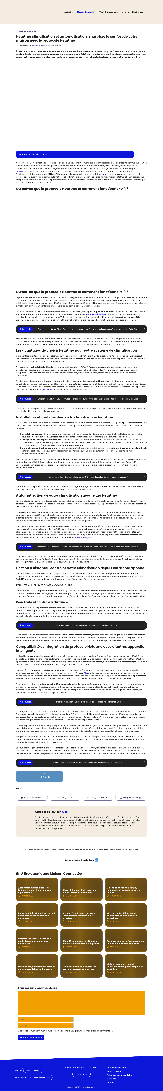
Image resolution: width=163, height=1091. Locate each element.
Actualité (68, 12)
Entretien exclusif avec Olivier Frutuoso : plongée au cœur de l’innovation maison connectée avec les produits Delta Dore (88, 329)
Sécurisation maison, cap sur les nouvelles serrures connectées (79, 967)
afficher (44, 154)
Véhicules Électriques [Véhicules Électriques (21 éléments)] (42, 1077)
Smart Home (107, 174)
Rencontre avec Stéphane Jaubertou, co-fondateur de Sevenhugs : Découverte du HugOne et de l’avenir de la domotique (87, 547)
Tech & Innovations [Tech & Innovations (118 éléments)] (23, 1077)
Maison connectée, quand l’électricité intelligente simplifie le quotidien (125, 966)
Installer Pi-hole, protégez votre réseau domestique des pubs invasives (79, 915)
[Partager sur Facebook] (32, 797)
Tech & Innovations (108, 12)
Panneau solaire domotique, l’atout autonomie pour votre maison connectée (36, 915)
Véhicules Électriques (132, 12)
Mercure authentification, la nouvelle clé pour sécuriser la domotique (122, 915)
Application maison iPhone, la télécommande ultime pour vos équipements (34, 890)
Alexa (86, 673)
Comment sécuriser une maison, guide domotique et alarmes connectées (34, 941)
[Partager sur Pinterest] (98, 797)
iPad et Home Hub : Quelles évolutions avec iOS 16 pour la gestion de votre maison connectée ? (88, 477)
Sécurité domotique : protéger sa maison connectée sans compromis (81, 942)
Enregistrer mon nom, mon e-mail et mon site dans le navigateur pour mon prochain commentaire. (66, 1031)
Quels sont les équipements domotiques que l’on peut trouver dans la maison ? (87, 625)
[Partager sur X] (65, 797)
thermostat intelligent (96, 314)
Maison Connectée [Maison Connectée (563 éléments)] (33, 1070)
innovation (48, 389)
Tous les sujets (81, 1074)
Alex (36, 46)
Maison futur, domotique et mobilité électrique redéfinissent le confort (36, 967)
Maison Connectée (86, 12)
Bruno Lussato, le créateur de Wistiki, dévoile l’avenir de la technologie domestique (87, 763)
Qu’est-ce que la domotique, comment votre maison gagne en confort (124, 890)
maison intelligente (83, 537)
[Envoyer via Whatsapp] (131, 797)
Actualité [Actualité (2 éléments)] (18, 1070)
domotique (21, 171)
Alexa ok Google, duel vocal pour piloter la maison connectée (80, 891)
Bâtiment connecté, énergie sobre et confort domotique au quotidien (126, 942)
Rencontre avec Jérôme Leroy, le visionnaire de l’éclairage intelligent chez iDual (88, 702)
